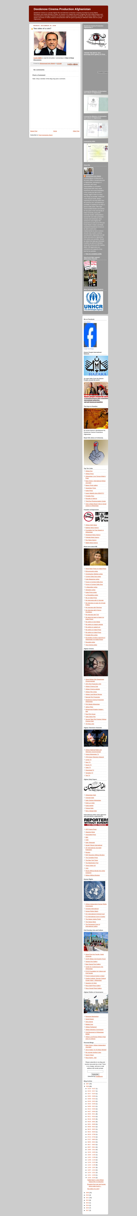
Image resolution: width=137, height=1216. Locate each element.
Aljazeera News (90, 832)
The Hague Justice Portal (93, 919)
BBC (87, 837)
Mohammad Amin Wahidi (93, 176)
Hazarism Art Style (91, 983)
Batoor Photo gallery (92, 485)
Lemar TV (88, 759)
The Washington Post (92, 863)
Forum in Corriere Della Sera (94, 582)
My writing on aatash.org (93, 627)
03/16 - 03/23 (92, 1101)
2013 (87, 1203)
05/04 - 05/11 (92, 1114)
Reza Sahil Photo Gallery (93, 985)
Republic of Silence (91, 498)
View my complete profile (93, 254)
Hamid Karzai (90, 1019)
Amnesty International (92, 908)
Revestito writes (90, 642)
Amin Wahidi (87, 322)
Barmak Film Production (93, 697)
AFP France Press (91, 829)
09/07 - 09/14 (92, 1147)
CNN (87, 840)
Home (55, 131)
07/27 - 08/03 (92, 1139)
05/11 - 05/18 (92, 1116)
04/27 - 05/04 (92, 1111)
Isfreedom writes (90, 590)
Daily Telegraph (90, 842)
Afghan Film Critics (91, 692)
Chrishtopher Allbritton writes (94, 574)
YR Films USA (90, 724)
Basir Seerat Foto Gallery (93, 964)
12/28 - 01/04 (92, 1177)
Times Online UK (91, 865)
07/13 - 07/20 (92, 1137)
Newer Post (33, 131)
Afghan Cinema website (93, 689)
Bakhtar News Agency (92, 527)
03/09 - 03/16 (92, 1099)
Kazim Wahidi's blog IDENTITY (95, 493)
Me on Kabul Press (91, 598)
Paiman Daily (89, 808)
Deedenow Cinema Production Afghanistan (62, 9)
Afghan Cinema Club (92, 686)
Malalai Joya (89, 1024)
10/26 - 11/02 (92, 1155)
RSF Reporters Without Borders (95, 855)
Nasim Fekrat (90, 1055)
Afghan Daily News (91, 525)
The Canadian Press (92, 857)
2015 (87, 1208)
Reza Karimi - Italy (91, 1057)
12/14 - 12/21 (92, 1172)
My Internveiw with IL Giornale (94, 600)
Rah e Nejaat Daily (91, 811)
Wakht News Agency (92, 543)
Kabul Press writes (91, 592)
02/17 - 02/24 (92, 1093)
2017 (87, 1210)
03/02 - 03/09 (92, 1096)
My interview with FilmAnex (94, 607)
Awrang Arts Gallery (91, 961)
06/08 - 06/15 (92, 1126)
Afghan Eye (89, 471)
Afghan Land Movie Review (94, 694)
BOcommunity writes (92, 571)
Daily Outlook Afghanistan (93, 800)
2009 (87, 1192)
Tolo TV (88, 775)
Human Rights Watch (92, 911)
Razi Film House (90, 714)
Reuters (88, 852)
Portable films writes (92, 635)
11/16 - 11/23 (92, 1162)
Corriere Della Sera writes (93, 576)
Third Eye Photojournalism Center (96, 501)
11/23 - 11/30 (92, 1165)
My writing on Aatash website (94, 624)
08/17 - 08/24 (92, 1144)
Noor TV (88, 762)
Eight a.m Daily (90, 803)
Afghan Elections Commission (94, 1029)
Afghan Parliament (91, 1027)
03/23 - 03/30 (92, 1104)
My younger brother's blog (93, 1052)
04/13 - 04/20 (92, 1109)
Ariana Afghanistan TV (92, 754)
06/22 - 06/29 (92, 1132)
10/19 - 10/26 (92, 1152)
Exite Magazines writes (92, 579)
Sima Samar (89, 1021)
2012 (87, 1200)
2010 (87, 1195)
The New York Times (92, 860)
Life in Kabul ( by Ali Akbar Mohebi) (96, 1050)
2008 (87, 1086)
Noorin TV (89, 765)
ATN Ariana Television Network (95, 757)
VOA (87, 868)
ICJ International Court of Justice (95, 916)
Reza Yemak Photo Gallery (94, 988)
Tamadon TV (89, 773)
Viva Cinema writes (91, 645)
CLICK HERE (38, 58)
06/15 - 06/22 (92, 1129)
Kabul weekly (89, 805)
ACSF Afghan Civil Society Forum (96, 959)
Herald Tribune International (94, 845)
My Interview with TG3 (92, 614)
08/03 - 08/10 (92, 1142)
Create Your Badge (89, 348)
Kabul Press (89, 490)
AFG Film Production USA (93, 684)
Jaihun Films (89, 707)
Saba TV (88, 767)
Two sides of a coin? (93, 1189)
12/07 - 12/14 (92, 1170)
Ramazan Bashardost (92, 1016)
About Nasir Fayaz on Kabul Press (96, 568)
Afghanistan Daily (91, 795)
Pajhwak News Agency (92, 537)
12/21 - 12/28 (92, 1175)
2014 (87, 1205)
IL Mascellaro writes (91, 587)
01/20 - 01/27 (92, 1088)
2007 (87, 1084)
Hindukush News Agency (93, 535)
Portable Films (90, 496)
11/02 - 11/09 (92, 1157)
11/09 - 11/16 (92, 1160)
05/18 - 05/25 (92, 1119)
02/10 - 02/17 (92, 1091)
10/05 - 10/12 (92, 1149)
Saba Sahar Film (91, 716)
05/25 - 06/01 (92, 1121)
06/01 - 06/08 (92, 1124)
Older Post (76, 131)
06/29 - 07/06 (92, 1134)
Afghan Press (90, 473)
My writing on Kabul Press (93, 630)
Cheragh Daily (90, 797)
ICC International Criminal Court (95, 914)
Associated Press (91, 834)
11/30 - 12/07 (92, 1167)
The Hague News (91, 922)
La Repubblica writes (92, 595)
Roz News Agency (91, 540)
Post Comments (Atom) (46, 135)
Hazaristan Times (91, 488)
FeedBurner (99, 1076)
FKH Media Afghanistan (93, 704)
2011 (87, 1197)
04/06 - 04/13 (92, 1106)
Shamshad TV (90, 770)
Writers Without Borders (93, 875)
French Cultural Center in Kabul (95, 976)
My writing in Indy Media (93, 622)
